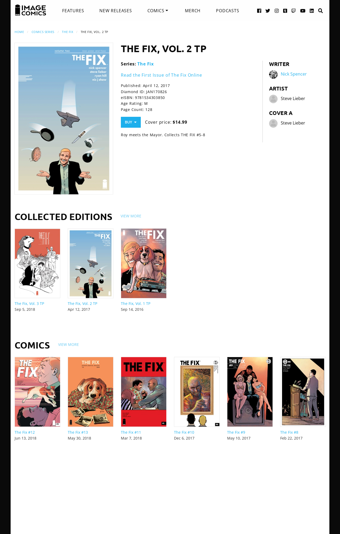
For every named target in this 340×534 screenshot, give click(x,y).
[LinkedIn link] (312, 10)
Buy (131, 122)
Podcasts (227, 11)
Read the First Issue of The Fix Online (161, 75)
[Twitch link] (294, 10)
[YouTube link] (303, 10)
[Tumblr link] (285, 10)
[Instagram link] (277, 10)
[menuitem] (73, 10)
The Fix (67, 32)
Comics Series (43, 32)
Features (73, 11)
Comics (155, 11)
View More (131, 215)
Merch (193, 11)
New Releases (115, 11)
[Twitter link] (267, 10)
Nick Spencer (294, 74)
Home (19, 32)
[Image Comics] (30, 10)
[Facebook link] (259, 10)
